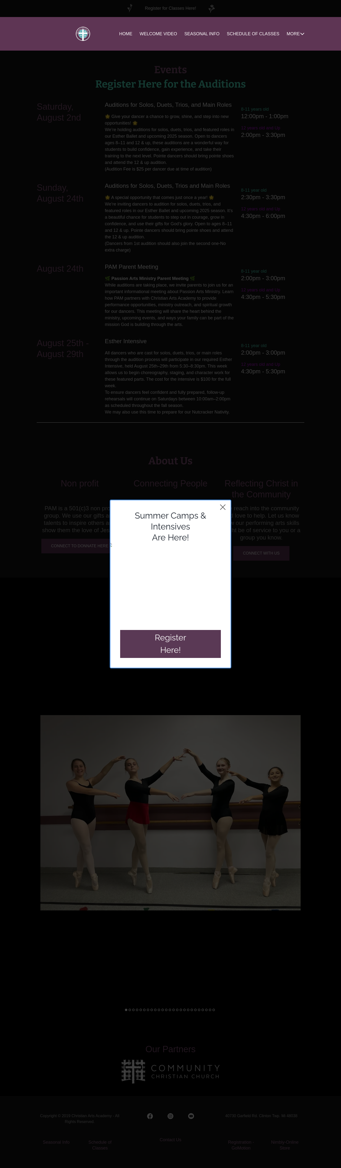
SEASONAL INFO (201, 33)
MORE (296, 34)
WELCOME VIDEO (158, 33)
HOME (125, 33)
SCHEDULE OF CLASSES (253, 33)
